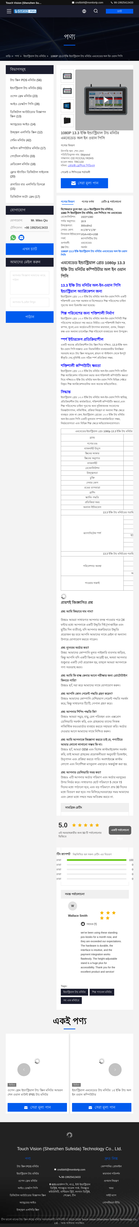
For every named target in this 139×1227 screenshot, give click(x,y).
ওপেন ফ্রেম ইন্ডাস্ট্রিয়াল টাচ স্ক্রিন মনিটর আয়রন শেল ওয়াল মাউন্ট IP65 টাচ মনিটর (35, 1092)
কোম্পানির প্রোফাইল (111, 1166)
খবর (111, 1188)
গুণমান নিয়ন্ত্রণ (111, 1180)
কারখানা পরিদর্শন (111, 1173)
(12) (26, 132)
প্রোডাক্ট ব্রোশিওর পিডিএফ (81, 165)
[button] (23, 1069)
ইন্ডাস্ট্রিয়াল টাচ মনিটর (35, 56)
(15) (27, 186)
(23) (24, 96)
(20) (29, 174)
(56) (26, 80)
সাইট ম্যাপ (111, 1195)
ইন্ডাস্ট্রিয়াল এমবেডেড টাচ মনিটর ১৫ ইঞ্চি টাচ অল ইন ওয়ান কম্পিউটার (101, 1092)
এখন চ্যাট (29, 249)
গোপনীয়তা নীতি (111, 1202)
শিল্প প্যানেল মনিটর (102, 992)
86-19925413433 (121, 2)
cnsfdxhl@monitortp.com (87, 2)
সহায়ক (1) (92, 924)
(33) (22, 156)
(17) (28, 148)
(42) (20, 140)
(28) (25, 104)
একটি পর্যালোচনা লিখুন (120, 832)
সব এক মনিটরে (71, 1000)
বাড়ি (8, 56)
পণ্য (17, 56)
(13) (28, 114)
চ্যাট (119, 11)
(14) (22, 124)
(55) (26, 88)
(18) (22, 164)
